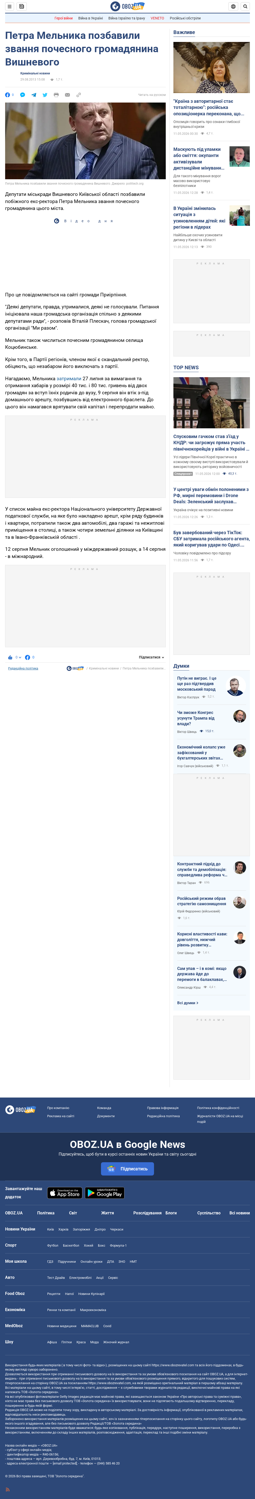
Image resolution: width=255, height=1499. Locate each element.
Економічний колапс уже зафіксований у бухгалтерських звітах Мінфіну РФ (201, 753)
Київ (50, 1229)
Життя (107, 1213)
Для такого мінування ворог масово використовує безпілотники (197, 181)
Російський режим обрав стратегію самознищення (201, 901)
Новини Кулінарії (91, 1294)
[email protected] (65, 1463)
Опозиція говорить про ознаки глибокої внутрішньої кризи (206, 124)
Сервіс (113, 1278)
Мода (94, 1342)
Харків (63, 1229)
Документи (106, 1116)
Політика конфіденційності (218, 1108)
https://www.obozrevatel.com (173, 1365)
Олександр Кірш (189, 987)
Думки (181, 666)
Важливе (184, 32)
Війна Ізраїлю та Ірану (126, 18)
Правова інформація (162, 1108)
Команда (104, 1108)
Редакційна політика (23, 668)
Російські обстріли (185, 18)
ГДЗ (50, 1261)
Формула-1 (118, 1245)
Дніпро (100, 1229)
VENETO (157, 18)
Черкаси (116, 1229)
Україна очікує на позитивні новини (203, 510)
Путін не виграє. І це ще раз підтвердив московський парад (196, 684)
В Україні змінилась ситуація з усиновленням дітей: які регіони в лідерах (199, 218)
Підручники (67, 1261)
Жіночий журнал (116, 1342)
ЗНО (122, 1261)
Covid (107, 1326)
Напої (69, 1294)
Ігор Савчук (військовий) (195, 766)
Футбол (52, 1245)
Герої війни (64, 18)
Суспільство (209, 1213)
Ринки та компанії (61, 1310)
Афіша (52, 1342)
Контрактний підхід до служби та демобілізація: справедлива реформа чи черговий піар (202, 870)
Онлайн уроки (92, 1261)
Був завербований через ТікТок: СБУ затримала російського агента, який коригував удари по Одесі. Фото (211, 539)
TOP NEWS (186, 367)
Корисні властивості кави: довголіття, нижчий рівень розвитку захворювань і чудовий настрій (202, 940)
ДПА (110, 1261)
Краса (81, 1342)
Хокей (88, 1245)
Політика (46, 1213)
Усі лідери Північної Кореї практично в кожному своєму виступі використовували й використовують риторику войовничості (210, 462)
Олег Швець (185, 953)
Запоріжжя (81, 1229)
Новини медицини (61, 1326)
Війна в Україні (90, 18)
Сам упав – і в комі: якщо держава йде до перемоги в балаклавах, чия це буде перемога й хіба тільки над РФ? (201, 974)
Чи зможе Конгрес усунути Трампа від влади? (195, 718)
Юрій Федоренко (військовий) (198, 911)
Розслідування (147, 1213)
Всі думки (186, 1003)
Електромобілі (80, 1278)
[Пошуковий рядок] (245, 6)
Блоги (171, 1213)
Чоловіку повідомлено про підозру (202, 553)
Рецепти (53, 1294)
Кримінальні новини (35, 73)
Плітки (66, 1342)
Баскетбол (71, 1245)
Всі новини (240, 1213)
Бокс (101, 1245)
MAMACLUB (90, 1326)
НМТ (133, 1261)
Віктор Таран (186, 883)
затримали (69, 379)
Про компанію (58, 1108)
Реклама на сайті (60, 1116)
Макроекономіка (93, 1310)
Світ (73, 1213)
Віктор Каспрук (188, 697)
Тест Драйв (56, 1278)
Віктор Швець (187, 732)
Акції (100, 1278)
